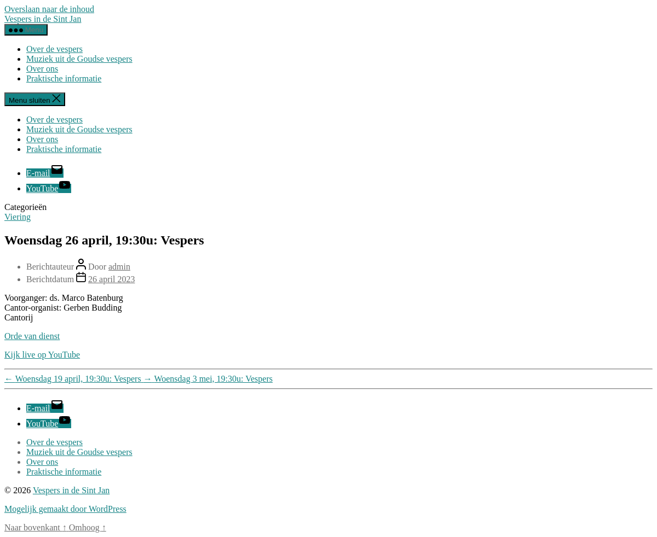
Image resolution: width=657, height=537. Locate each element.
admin (119, 266)
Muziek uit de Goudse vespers (79, 58)
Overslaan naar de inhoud (49, 9)
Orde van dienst (32, 336)
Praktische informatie (63, 78)
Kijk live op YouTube (42, 354)
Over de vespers (54, 49)
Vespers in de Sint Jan (42, 19)
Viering (17, 216)
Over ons (42, 68)
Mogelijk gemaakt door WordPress (65, 508)
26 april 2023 (111, 279)
